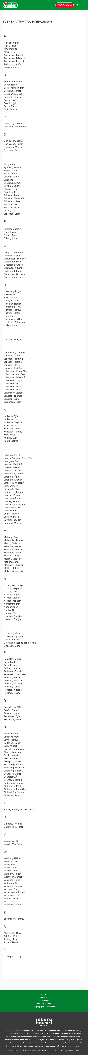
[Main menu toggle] (82, 5)
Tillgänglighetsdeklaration (44, 1007)
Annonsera (44, 998)
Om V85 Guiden (44, 1004)
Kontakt (44, 995)
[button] (64, 5)
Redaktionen (44, 1001)
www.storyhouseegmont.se (70, 1047)
